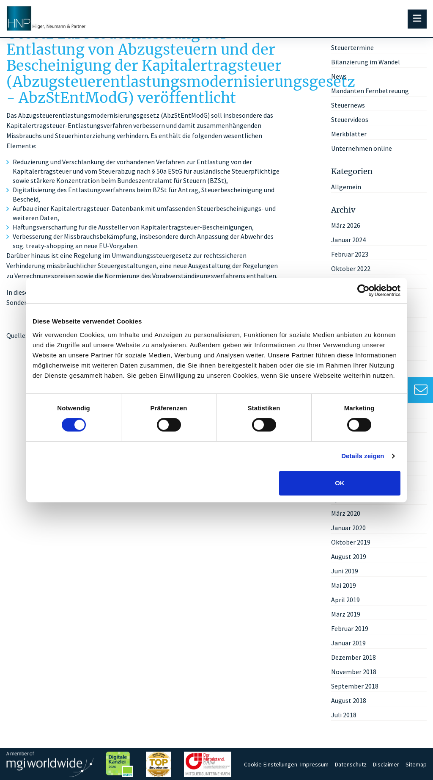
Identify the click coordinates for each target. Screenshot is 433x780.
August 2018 (348, 700)
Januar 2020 (348, 527)
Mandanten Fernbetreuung (370, 90)
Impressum (314, 764)
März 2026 (345, 225)
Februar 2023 (349, 254)
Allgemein (346, 187)
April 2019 (345, 599)
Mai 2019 (343, 585)
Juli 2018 (343, 715)
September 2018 (354, 686)
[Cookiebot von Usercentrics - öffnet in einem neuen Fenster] (363, 290)
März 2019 (345, 614)
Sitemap (416, 764)
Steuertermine (352, 47)
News (339, 76)
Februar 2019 (349, 628)
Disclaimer (386, 764)
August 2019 (348, 556)
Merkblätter (349, 134)
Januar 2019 (348, 643)
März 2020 (345, 513)
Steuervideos (349, 119)
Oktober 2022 (350, 268)
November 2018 (353, 671)
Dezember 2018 (353, 657)
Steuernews (348, 105)
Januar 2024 (348, 239)
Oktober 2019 (350, 542)
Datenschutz (351, 764)
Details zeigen (362, 455)
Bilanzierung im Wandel (365, 62)
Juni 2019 (344, 571)
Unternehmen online (361, 148)
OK (340, 483)
